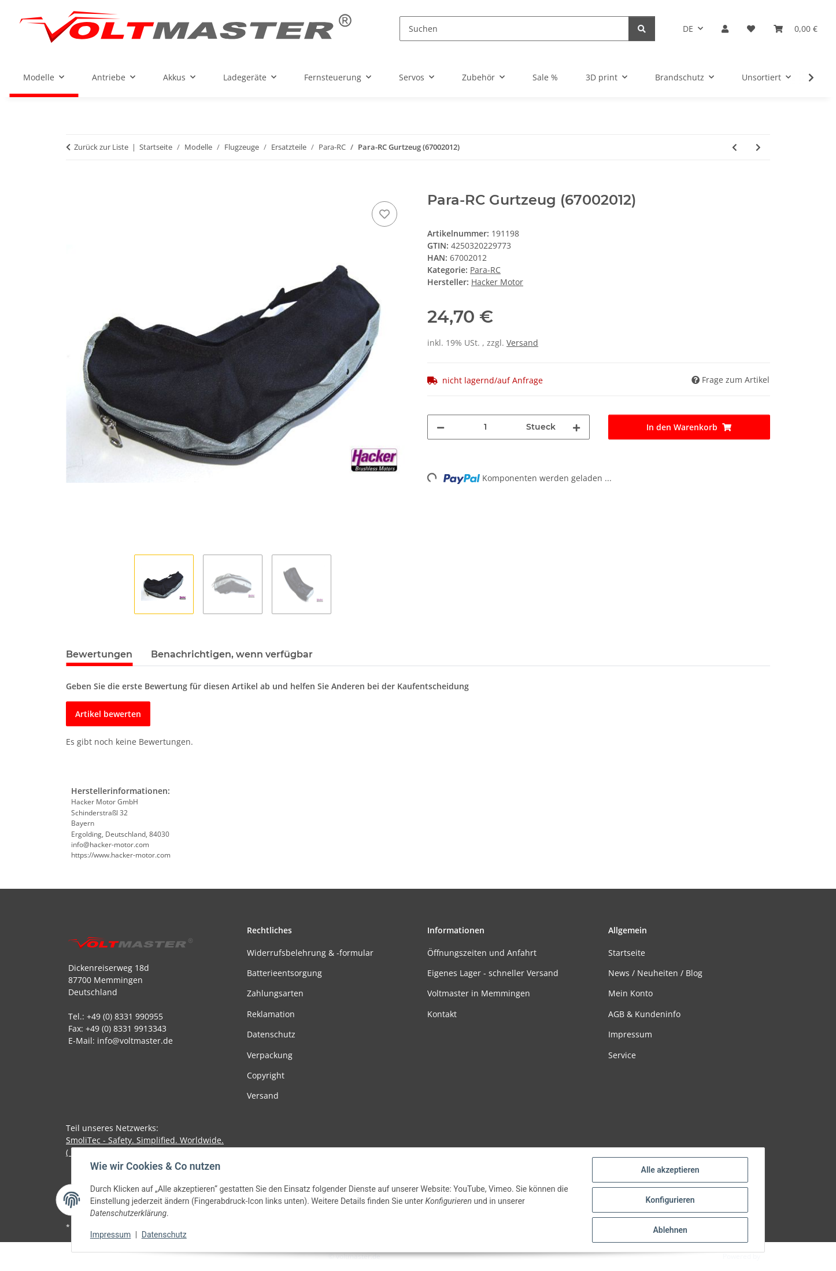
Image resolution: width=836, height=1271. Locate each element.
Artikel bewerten (108, 713)
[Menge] (485, 427)
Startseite (626, 952)
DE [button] (688, 28)
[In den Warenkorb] (75, 185)
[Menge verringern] (440, 427)
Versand (522, 342)
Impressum (110, 1235)
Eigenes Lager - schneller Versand (492, 972)
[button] (725, 29)
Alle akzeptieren (670, 1169)
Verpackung (270, 1055)
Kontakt (442, 1013)
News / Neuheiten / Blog (655, 972)
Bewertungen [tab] (99, 654)
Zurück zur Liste (101, 147)
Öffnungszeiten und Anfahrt (482, 952)
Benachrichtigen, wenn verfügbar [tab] (232, 654)
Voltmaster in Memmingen (478, 993)
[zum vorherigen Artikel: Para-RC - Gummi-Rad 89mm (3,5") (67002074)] (734, 147)
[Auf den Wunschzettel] (384, 214)
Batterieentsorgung (284, 972)
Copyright (265, 1075)
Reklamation (271, 1013)
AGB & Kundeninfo (644, 1013)
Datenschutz (164, 1235)
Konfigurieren (669, 1200)
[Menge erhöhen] (576, 427)
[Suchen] (514, 28)
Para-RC (485, 269)
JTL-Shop (776, 1256)
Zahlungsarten (275, 993)
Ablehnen (670, 1230)
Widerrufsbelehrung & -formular (310, 952)
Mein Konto (630, 993)
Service (622, 1055)
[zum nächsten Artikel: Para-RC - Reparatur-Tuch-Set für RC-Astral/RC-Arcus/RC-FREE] (758, 147)
